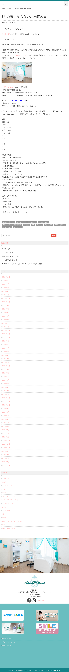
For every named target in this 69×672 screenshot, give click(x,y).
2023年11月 (6, 334)
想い (3, 514)
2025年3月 (5, 291)
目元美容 (26, 225)
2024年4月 (5, 316)
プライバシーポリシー (9, 642)
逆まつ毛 (39, 225)
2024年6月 (5, 309)
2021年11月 (6, 401)
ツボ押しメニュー (8, 87)
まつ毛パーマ (32, 222)
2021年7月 (5, 415)
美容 (3, 525)
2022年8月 (5, 373)
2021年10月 (6, 405)
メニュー (5, 507)
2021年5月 (5, 423)
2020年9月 (5, 451)
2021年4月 (5, 426)
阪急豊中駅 (6, 34)
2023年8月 (5, 344)
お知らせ (9, 8)
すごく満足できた (7, 252)
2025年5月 (5, 287)
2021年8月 (5, 412)
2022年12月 (6, 366)
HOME (3, 8)
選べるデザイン (7, 227)
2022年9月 (5, 369)
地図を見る (41, 600)
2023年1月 (5, 362)
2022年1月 (5, 394)
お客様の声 (5, 478)
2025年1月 (5, 295)
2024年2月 (5, 323)
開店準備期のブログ (8, 528)
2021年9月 (5, 408)
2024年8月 (5, 305)
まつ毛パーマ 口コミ (9, 503)
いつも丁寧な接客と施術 (9, 260)
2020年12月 (6, 440)
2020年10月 (6, 447)
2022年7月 (5, 376)
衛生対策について (8, 638)
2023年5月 (5, 351)
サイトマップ (6, 646)
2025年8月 (5, 280)
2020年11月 (6, 444)
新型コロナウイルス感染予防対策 (12, 225)
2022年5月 (5, 380)
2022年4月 (5, 383)
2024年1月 (5, 327)
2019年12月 (6, 465)
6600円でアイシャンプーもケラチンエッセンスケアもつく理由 (22, 264)
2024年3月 (5, 319)
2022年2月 (5, 391)
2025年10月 (6, 277)
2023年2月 (5, 359)
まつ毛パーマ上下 (43, 222)
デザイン (5, 489)
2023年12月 (6, 330)
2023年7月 (5, 348)
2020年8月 (5, 455)
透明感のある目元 (60, 225)
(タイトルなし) (6, 249)
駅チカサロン (18, 227)
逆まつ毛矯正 (48, 225)
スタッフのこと (7, 485)
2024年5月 (5, 312)
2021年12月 (6, 398)
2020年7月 (5, 458)
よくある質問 (6, 510)
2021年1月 (5, 437)
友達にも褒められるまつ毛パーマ (12, 256)
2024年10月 (6, 302)
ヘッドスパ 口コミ (8, 496)
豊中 (33, 225)
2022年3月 (5, 387)
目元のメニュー (22, 55)
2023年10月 (6, 337)
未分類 (4, 517)
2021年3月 (5, 430)
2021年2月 (5, 433)
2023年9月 (5, 341)
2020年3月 (5, 462)
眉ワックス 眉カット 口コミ (12, 521)
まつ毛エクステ (21, 222)
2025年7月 (5, 284)
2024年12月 (6, 298)
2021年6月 (5, 419)
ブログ (12, 222)
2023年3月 (5, 355)
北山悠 (3, 22)
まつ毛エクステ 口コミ (10, 500)
